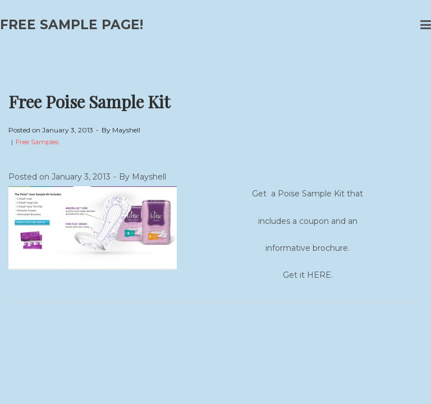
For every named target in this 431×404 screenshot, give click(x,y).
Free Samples (37, 141)
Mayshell (126, 130)
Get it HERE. (308, 275)
